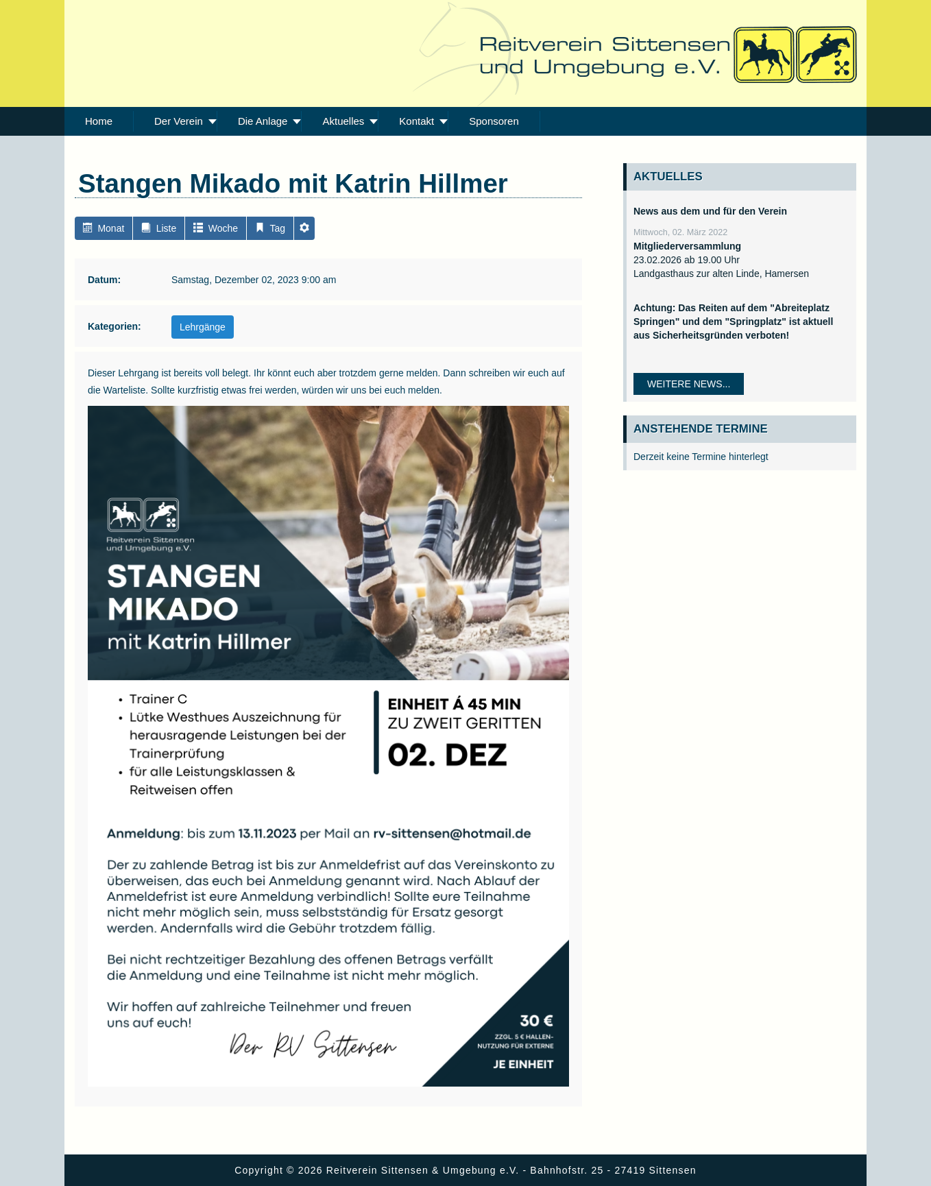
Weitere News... (688, 383)
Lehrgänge (203, 327)
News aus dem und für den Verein (710, 211)
